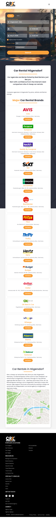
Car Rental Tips (9, 473)
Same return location (15, 40)
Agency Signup (9, 512)
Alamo (28, 339)
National (28, 355)
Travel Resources (9, 468)
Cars (10, 16)
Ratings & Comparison (11, 458)
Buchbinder (28, 204)
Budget (28, 270)
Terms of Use (41, 515)
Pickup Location (12, 19)
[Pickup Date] (18, 28)
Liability (48, 515)
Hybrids (7, 484)
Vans (18, 16)
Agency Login (8, 509)
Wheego (28, 322)
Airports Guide (9, 466)
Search (28, 52)
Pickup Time (32, 26)
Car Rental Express (19, 514)
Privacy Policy (32, 515)
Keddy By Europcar (28, 149)
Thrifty (28, 238)
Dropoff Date (11, 33)
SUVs (6, 486)
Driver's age (11, 43)
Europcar (28, 130)
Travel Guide (8, 470)
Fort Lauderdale (33, 445)
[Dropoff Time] (40, 35)
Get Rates (28, 119)
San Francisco (9, 448)
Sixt (28, 168)
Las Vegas (8, 453)
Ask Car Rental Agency (11, 503)
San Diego (8, 450)
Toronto (31, 450)
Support (7, 499)
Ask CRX (7, 501)
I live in (9, 47)
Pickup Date (11, 26)
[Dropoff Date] (18, 35)
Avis (28, 114)
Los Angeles (8, 445)
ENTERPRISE (28, 185)
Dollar (28, 288)
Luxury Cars (8, 479)
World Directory (9, 461)
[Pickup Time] (40, 28)
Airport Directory (9, 463)
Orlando (31, 448)
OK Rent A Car (28, 304)
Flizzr (28, 222)
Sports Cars (8, 481)
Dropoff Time (33, 33)
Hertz (28, 255)
